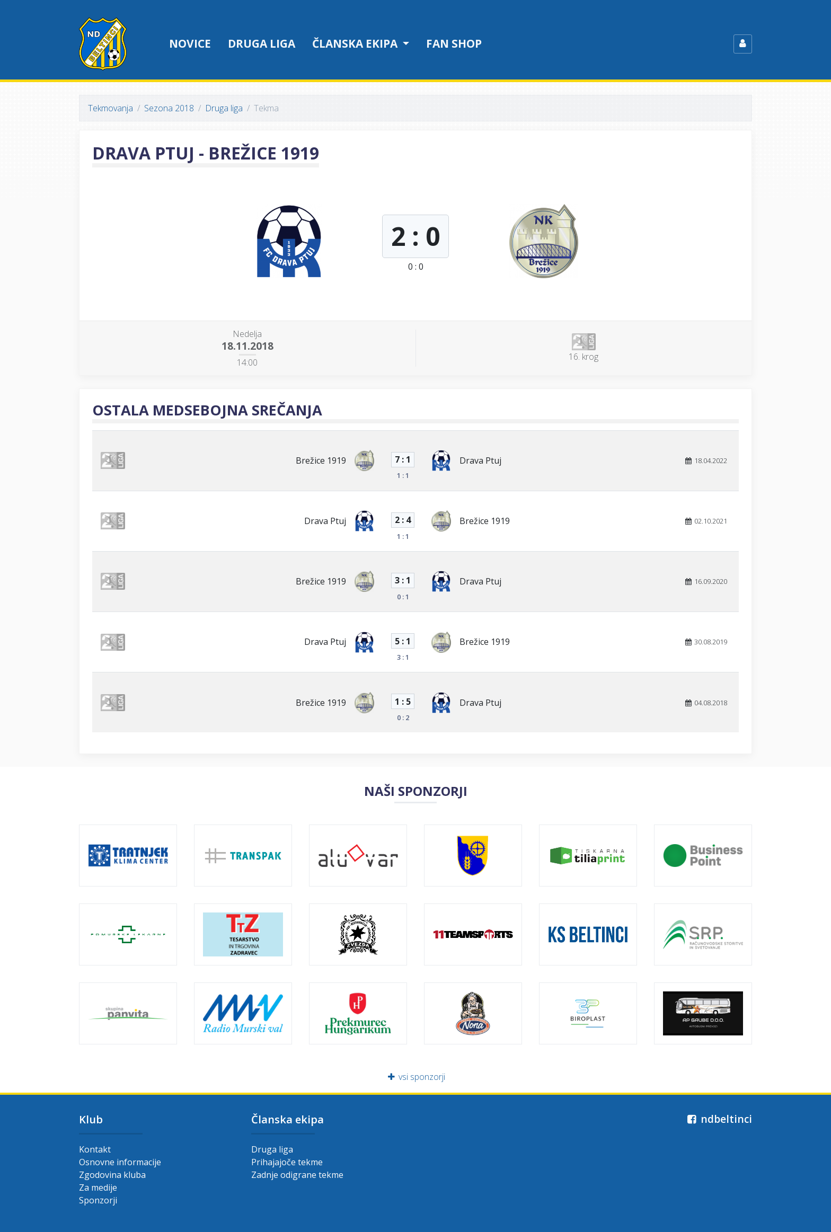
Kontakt (95, 1149)
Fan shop (454, 43)
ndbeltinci (718, 1119)
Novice (190, 43)
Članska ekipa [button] (356, 43)
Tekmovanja (110, 108)
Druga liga (261, 43)
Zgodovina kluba (112, 1175)
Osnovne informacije (120, 1162)
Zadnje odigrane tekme (297, 1175)
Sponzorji (98, 1200)
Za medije (98, 1187)
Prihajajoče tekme (287, 1162)
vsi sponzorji (416, 1077)
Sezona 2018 (169, 108)
